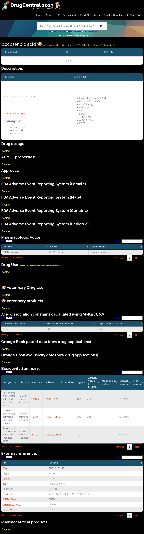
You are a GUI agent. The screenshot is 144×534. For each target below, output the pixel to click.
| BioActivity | (109, 45)
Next (137, 258)
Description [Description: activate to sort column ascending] (98, 246)
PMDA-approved (90, 32)
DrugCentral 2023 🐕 (35, 5)
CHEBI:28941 (9, 499)
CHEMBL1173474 (12, 504)
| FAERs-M (88, 45)
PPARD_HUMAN (52, 434)
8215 (5, 483)
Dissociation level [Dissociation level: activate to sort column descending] (14, 323)
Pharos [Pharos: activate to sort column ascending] (36, 382)
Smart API (85, 15)
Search (39, 15)
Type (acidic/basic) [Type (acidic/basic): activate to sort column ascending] (110, 323)
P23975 (84, 35)
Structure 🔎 (53, 15)
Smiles (21, 113)
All (50, 32)
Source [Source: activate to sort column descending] (8, 246)
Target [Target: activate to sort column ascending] (8, 382)
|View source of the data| (50, 265)
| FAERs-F (79, 45)
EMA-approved (74, 32)
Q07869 (35, 399)
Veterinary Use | (50, 45)
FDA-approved (59, 32)
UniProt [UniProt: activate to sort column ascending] (49, 382)
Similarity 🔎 (69, 15)
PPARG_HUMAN (52, 417)
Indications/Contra (66, 45)
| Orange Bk (98, 45)
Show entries (9, 241)
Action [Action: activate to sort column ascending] (69, 382)
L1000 (130, 15)
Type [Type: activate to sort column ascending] (80, 382)
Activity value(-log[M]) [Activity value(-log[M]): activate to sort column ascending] (92, 382)
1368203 (7, 478)
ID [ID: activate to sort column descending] (5, 462)
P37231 (34, 417)
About (106, 15)
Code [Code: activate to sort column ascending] (53, 246)
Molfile (8, 113)
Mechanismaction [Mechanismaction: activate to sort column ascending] (109, 382)
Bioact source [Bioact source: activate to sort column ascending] (124, 382)
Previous (119, 258)
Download (118, 15)
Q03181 (35, 434)
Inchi (15, 113)
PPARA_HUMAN (52, 399)
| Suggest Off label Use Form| (30, 265)
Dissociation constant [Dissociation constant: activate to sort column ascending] (60, 323)
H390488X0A (10, 509)
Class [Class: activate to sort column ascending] (22, 382)
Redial (96, 15)
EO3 (5, 468)
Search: (128, 241)
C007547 (7, 494)
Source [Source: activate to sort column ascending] (54, 462)
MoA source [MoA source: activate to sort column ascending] (137, 382)
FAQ (139, 15)
